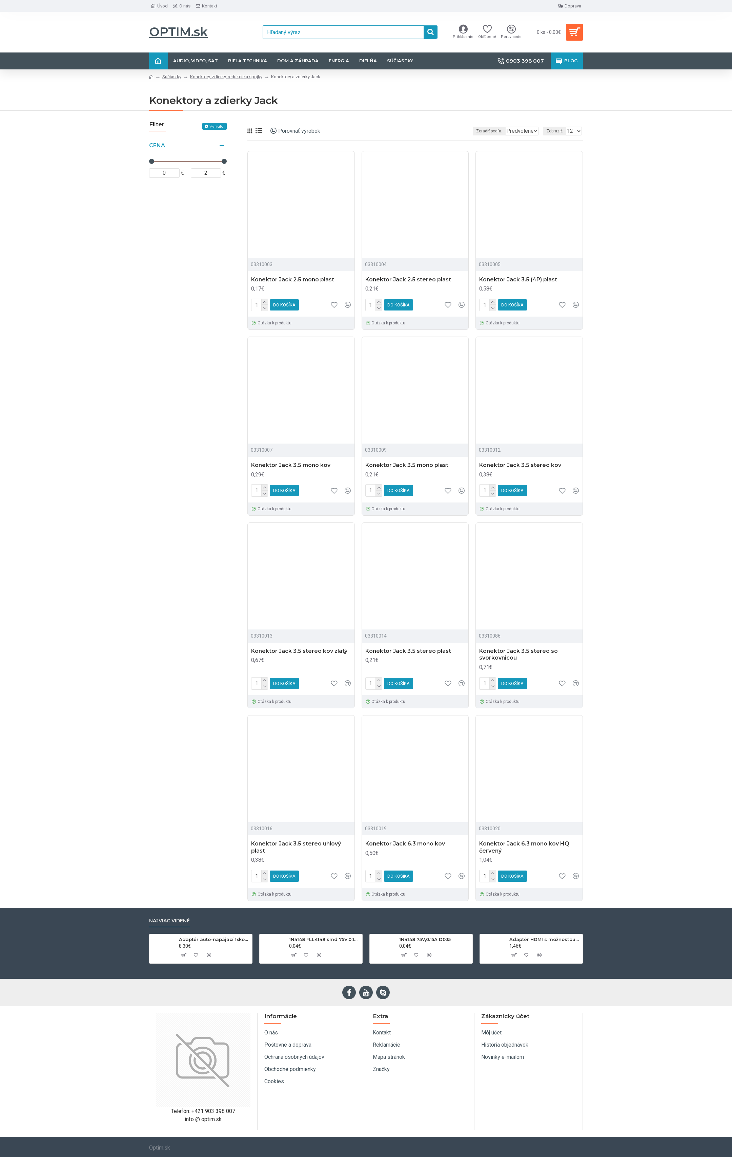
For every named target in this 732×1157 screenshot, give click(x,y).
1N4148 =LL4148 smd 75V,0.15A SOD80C (324, 939)
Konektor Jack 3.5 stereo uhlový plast (296, 847)
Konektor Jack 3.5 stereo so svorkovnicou (518, 654)
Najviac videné (169, 921)
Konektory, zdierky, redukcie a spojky (226, 76)
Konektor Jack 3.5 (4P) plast (518, 279)
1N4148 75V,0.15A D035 (425, 939)
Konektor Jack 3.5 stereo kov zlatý (299, 651)
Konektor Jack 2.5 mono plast (292, 279)
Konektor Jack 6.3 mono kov (405, 843)
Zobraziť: (556, 131)
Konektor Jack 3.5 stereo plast (408, 651)
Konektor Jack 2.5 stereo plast (408, 279)
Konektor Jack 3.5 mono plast (406, 465)
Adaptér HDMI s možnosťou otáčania (544, 939)
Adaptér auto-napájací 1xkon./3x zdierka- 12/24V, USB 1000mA (214, 939)
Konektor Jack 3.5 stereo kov (520, 465)
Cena (157, 145)
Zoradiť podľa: (475, 131)
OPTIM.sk (178, 31)
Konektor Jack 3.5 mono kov (290, 465)
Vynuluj (217, 126)
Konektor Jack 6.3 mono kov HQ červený (524, 847)
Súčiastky (171, 76)
